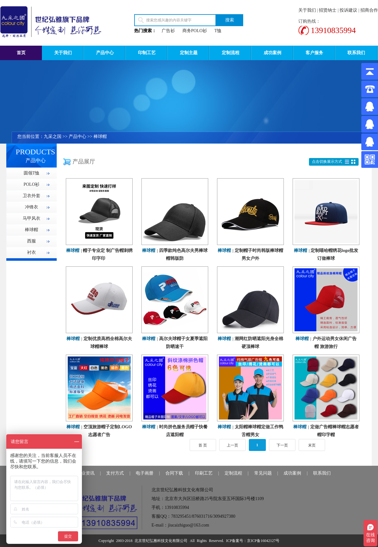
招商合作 (369, 10)
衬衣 (31, 252)
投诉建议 (348, 10)
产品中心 (105, 52)
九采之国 (52, 136)
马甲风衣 (31, 218)
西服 (31, 241)
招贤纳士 (327, 10)
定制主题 (189, 52)
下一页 (282, 445)
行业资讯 (85, 473)
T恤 (218, 30)
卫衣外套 (31, 195)
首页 (21, 52)
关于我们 (307, 10)
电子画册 (144, 473)
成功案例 (272, 52)
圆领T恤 (32, 173)
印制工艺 (147, 52)
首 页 (202, 445)
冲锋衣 (31, 207)
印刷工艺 (204, 473)
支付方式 (115, 473)
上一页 (232, 445)
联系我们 (356, 52)
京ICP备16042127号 (263, 540)
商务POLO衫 (194, 30)
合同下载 (174, 473)
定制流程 (230, 52)
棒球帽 (100, 136)
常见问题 (263, 473)
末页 (312, 445)
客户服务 (314, 52)
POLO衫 (32, 184)
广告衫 (168, 30)
